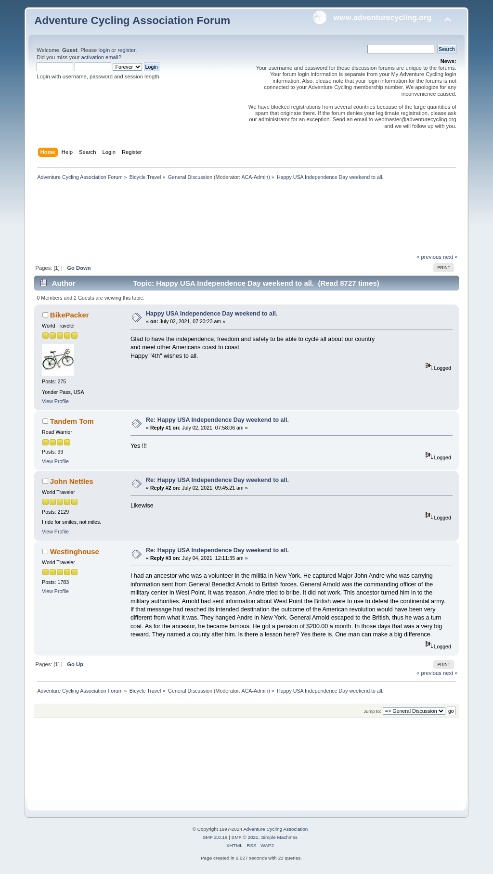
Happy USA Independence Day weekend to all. (211, 313)
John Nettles (71, 481)
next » (450, 257)
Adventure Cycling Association (275, 829)
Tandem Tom (72, 421)
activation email (99, 57)
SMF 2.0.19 (215, 837)
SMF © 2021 (245, 837)
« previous (428, 257)
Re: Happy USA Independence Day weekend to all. (217, 420)
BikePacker (69, 315)
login (104, 50)
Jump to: (372, 711)
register (126, 50)
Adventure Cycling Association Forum (132, 20)
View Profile (55, 401)
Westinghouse (74, 551)
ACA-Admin (255, 177)
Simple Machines (279, 837)
